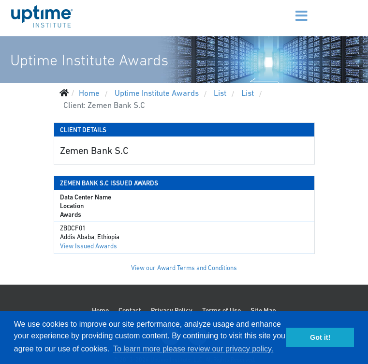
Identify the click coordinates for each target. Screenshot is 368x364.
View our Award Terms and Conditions (184, 268)
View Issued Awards (88, 246)
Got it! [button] (320, 337)
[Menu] (289, 9)
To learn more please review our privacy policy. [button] (193, 349)
